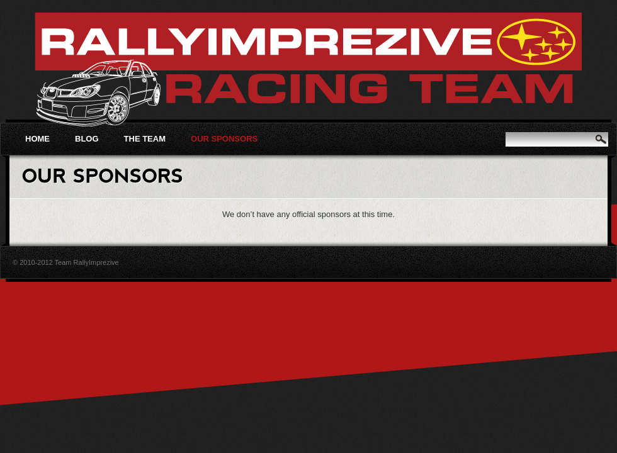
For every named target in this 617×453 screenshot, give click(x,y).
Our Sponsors (224, 138)
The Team (145, 138)
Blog (87, 138)
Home (37, 138)
